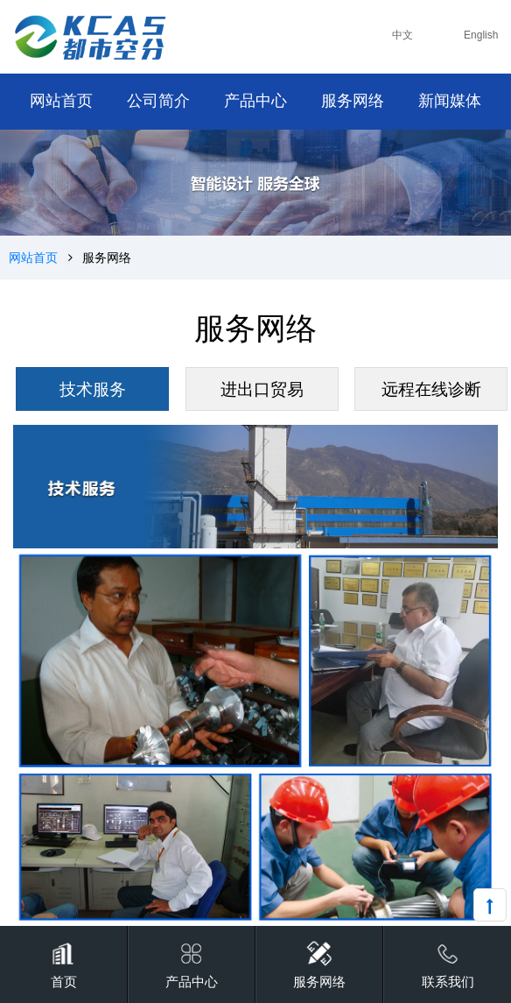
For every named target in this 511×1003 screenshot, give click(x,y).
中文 (402, 35)
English (481, 35)
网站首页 (33, 258)
